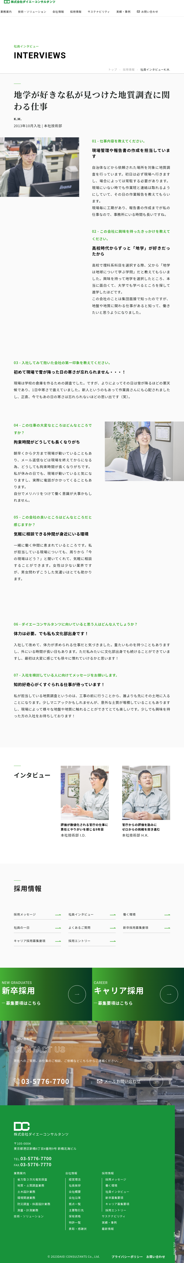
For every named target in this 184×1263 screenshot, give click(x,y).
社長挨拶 (75, 1185)
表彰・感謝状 (78, 1229)
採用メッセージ (25, 914)
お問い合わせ (147, 11)
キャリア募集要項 (117, 1204)
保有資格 (75, 1216)
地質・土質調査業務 (30, 1185)
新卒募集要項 (114, 1198)
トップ (112, 69)
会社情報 (58, 11)
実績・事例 (123, 11)
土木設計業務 (26, 1192)
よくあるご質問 (79, 927)
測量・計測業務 (27, 1210)
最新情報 (108, 1228)
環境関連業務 (26, 1198)
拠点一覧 (75, 1204)
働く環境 (129, 914)
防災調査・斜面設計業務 (33, 1204)
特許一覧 (75, 1222)
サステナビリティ (99, 11)
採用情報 (75, 11)
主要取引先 (76, 1210)
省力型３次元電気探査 (32, 1179)
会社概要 (75, 1192)
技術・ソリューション (32, 11)
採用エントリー (79, 941)
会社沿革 (75, 1198)
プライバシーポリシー (127, 1256)
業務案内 (6, 11)
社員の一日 (22, 927)
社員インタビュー (81, 914)
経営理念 (75, 1179)
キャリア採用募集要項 (29, 941)
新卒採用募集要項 (135, 927)
